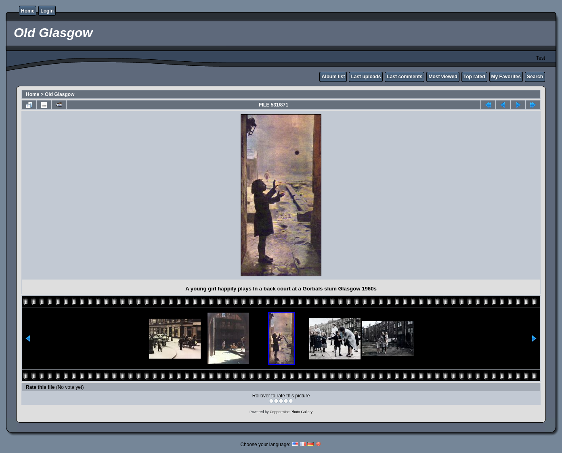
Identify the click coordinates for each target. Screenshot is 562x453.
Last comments (404, 76)
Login (47, 11)
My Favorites (506, 76)
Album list (333, 76)
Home (27, 11)
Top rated (474, 76)
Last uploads (366, 76)
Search (535, 76)
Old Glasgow (59, 94)
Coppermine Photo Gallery (291, 412)
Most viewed (442, 76)
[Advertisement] (94, 195)
